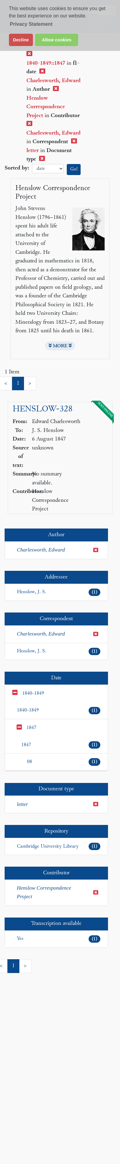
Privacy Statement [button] (31, 24)
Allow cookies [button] (56, 39)
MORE (60, 346)
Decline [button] (21, 39)
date (48, 169)
